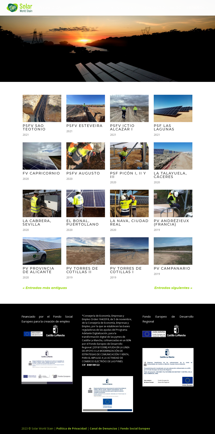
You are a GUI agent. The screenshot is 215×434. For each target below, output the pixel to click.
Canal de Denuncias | (105, 428)
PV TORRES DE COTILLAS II (82, 270)
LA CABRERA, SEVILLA (37, 223)
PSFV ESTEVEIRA (84, 126)
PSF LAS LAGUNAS (164, 127)
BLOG (175, 8)
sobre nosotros (114, 8)
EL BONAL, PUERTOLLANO (82, 223)
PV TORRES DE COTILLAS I (126, 270)
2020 (26, 179)
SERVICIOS (50, 8)
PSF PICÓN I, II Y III (128, 175)
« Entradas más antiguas (45, 288)
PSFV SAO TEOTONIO (34, 127)
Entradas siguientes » (173, 288)
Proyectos (79, 8)
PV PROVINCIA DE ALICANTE (38, 270)
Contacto (153, 8)
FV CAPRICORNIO (41, 173)
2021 (26, 134)
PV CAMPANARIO (172, 268)
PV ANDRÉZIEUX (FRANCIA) (171, 223)
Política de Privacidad (71, 428)
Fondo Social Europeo (135, 428)
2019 (157, 230)
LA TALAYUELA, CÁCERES (170, 175)
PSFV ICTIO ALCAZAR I (122, 127)
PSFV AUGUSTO (83, 173)
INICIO (28, 8)
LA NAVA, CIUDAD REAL (129, 223)
